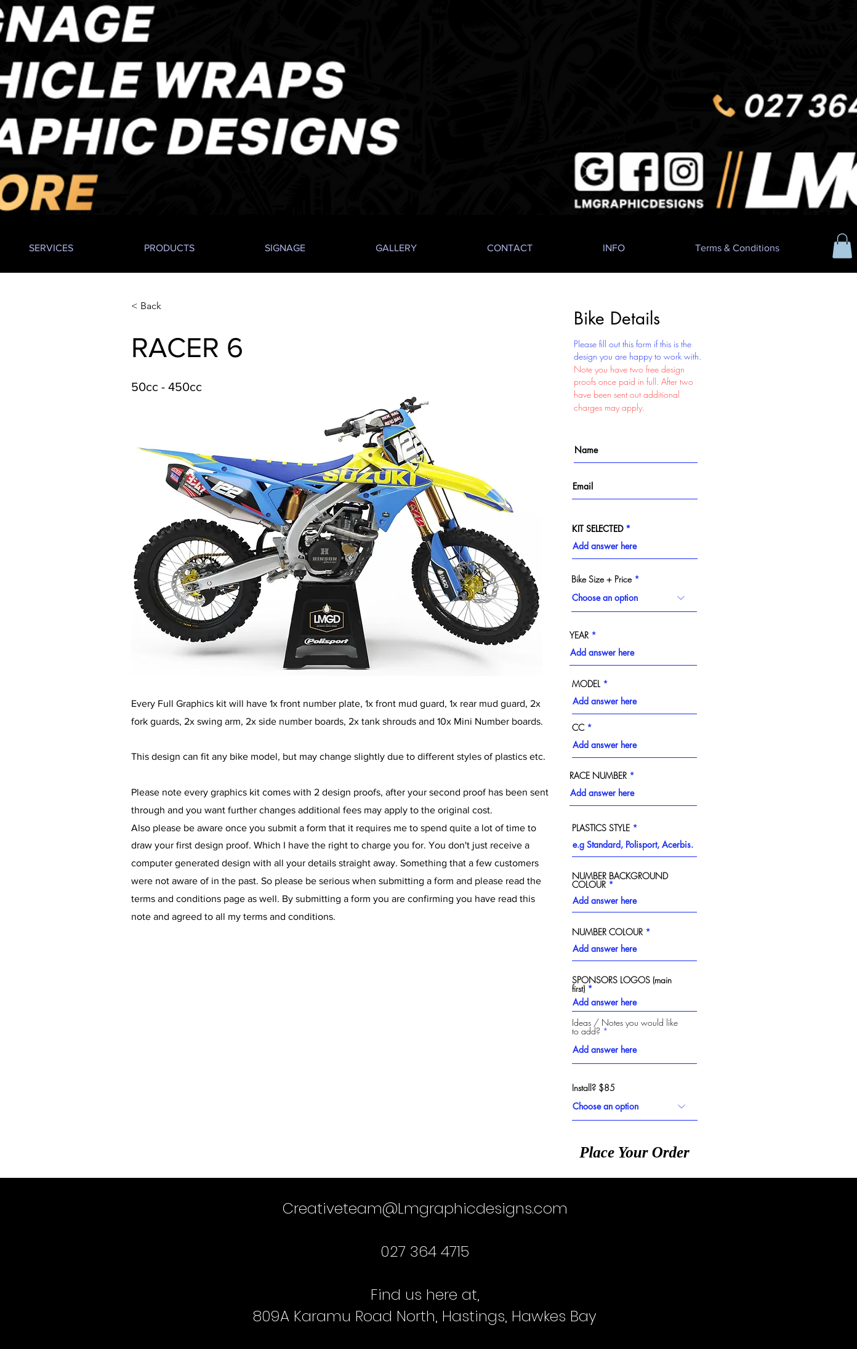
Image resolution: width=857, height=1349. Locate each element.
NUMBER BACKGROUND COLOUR (620, 880)
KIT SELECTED (597, 529)
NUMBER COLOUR (607, 932)
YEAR (579, 635)
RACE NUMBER (598, 775)
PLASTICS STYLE (601, 828)
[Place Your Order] (634, 1152)
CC (578, 727)
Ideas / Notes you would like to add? (625, 1027)
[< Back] (171, 306)
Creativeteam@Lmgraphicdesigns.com (425, 1208)
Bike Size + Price (601, 579)
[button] (842, 246)
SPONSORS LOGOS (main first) (622, 984)
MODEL (586, 684)
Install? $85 (593, 1088)
